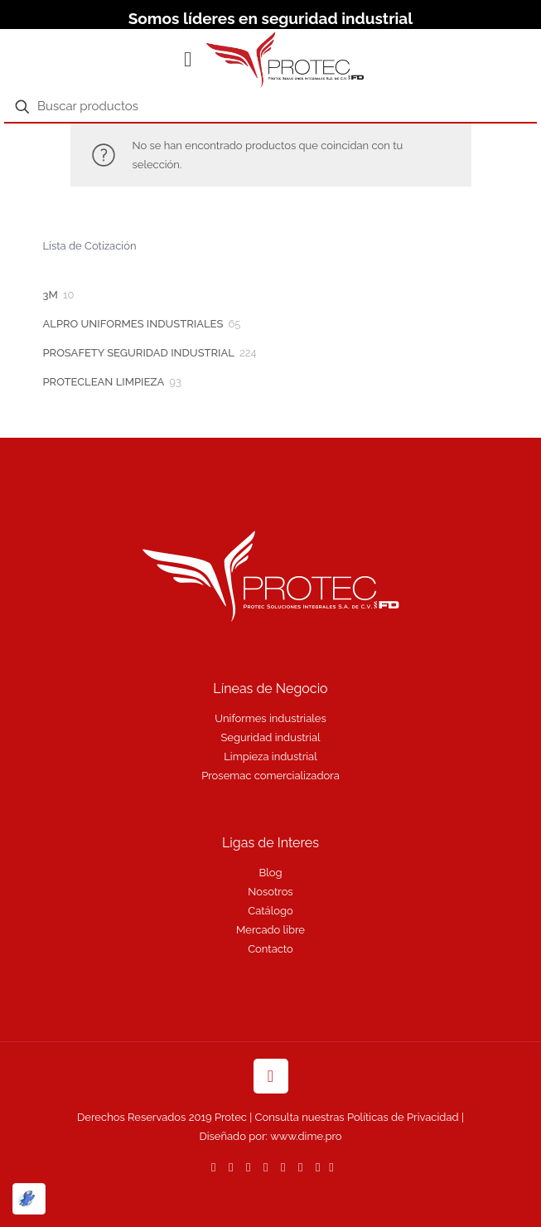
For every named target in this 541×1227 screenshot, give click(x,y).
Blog (271, 872)
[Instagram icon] (318, 1167)
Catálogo (270, 910)
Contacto (270, 949)
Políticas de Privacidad (403, 1117)
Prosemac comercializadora (270, 775)
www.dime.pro (305, 1136)
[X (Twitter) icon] (248, 1167)
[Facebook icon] (231, 1167)
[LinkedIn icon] (283, 1167)
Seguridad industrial (270, 737)
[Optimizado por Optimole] (29, 1199)
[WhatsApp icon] (213, 1167)
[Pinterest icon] (300, 1167)
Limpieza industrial (270, 756)
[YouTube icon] (265, 1167)
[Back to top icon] (271, 1076)
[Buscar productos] (270, 107)
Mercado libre (270, 930)
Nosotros (270, 891)
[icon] (331, 1167)
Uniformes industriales (270, 718)
